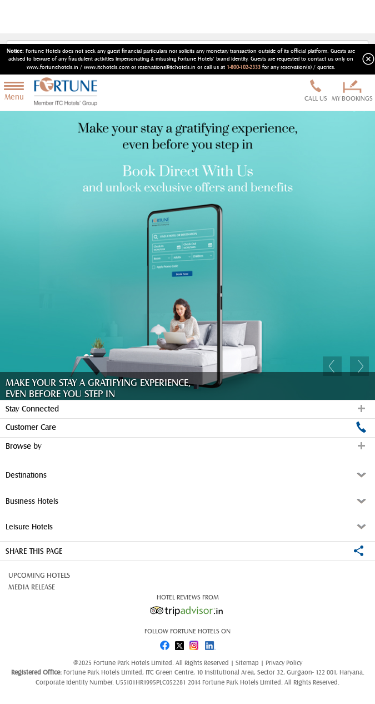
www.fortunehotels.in (52, 67)
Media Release (31, 587)
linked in (211, 643)
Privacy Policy (284, 663)
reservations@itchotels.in (167, 67)
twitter (180, 643)
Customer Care (186, 427)
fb (164, 643)
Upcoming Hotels (39, 575)
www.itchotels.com (106, 67)
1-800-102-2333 (244, 67)
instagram (195, 643)
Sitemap (248, 663)
